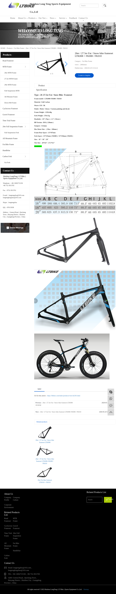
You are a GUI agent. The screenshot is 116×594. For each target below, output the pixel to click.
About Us (22, 18)
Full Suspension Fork (11, 133)
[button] (66, 64)
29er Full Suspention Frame (13, 127)
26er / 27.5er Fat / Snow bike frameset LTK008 (58, 403)
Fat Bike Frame (8, 144)
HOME (3, 48)
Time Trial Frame (9, 121)
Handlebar (6, 150)
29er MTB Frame (10, 85)
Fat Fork (7, 162)
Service (63, 18)
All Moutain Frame (11, 97)
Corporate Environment (8, 506)
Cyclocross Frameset (10, 109)
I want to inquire (84, 75)
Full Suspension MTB (11, 91)
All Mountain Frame (10, 138)
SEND (108, 499)
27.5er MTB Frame (11, 79)
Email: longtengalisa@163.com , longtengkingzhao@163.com (20, 569)
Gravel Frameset (9, 115)
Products (32, 18)
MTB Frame (7, 67)
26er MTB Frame (10, 73)
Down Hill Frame (10, 103)
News (53, 18)
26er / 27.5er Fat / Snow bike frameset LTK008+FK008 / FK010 (60, 412)
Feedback (73, 18)
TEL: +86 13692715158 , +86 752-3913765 (24, 574)
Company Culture (16, 498)
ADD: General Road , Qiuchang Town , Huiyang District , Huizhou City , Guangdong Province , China (22, 580)
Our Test (43, 18)
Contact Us (83, 19)
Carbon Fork (7, 156)
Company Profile (7, 498)
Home (12, 18)
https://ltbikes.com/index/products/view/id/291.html (63, 396)
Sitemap (86, 589)
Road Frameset (8, 61)
